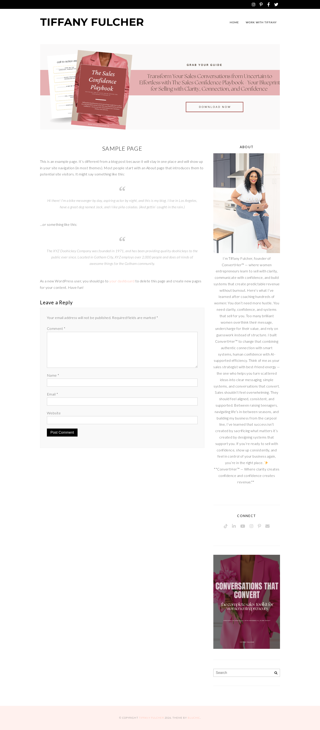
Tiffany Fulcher (92, 22)
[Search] (276, 673)
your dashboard (122, 281)
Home (234, 22)
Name (53, 375)
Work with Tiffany (261, 22)
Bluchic (194, 717)
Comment (56, 328)
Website (54, 413)
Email (52, 394)
